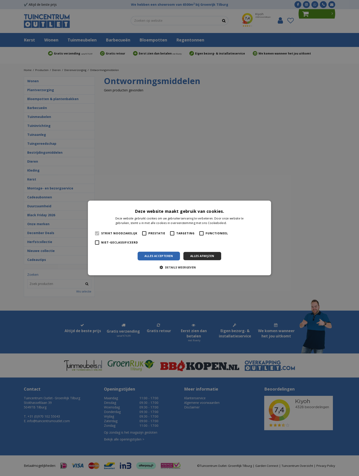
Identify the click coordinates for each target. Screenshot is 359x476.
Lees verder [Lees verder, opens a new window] (236, 223)
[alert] (179, 238)
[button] (179, 267)
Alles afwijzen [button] (202, 256)
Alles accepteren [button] (158, 256)
